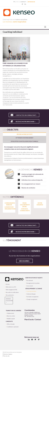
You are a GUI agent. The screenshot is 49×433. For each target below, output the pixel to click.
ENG (17, 1)
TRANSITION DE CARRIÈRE (13, 310)
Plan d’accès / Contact (32, 319)
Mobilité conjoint (11, 318)
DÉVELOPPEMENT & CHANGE (33, 288)
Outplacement (10, 313)
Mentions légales (7, 354)
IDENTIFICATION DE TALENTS (33, 277)
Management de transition (33, 283)
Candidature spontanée (13, 326)
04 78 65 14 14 (31, 1)
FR (14, 1)
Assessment (29, 286)
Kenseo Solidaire (9, 299)
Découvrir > (24, 261)
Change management (31, 299)
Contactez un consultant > (26, 115)
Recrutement (29, 280)
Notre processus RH (11, 287)
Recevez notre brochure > (25, 121)
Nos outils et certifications (12, 292)
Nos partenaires (10, 295)
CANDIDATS (9, 321)
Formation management (32, 296)
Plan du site (6, 356)
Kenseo (7, 284)
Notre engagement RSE (11, 289)
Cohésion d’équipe (31, 294)
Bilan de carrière (11, 316)
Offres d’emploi (10, 324)
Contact (23, 1)
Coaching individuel (31, 291)
